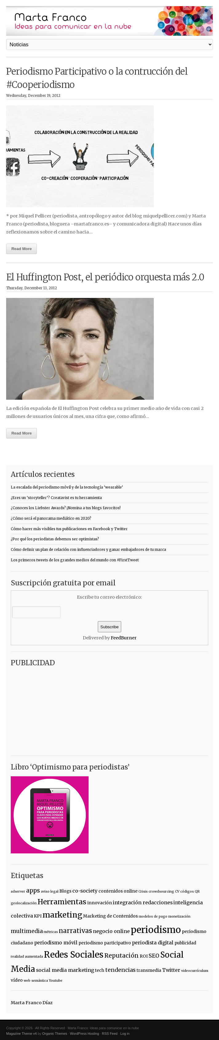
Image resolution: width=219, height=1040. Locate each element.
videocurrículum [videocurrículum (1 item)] (194, 971)
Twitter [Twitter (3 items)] (171, 970)
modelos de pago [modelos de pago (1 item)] (153, 916)
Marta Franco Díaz (32, 1002)
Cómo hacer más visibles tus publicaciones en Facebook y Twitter (69, 529)
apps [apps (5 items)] (33, 890)
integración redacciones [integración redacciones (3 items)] (143, 902)
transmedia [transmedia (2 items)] (149, 970)
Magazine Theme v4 (21, 1033)
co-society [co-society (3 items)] (85, 891)
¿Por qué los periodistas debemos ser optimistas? (55, 539)
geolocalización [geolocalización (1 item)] (24, 903)
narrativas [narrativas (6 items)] (75, 931)
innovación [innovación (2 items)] (99, 903)
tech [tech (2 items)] (99, 970)
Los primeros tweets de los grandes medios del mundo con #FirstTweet (75, 560)
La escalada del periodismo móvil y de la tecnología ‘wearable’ (67, 487)
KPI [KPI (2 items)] (38, 916)
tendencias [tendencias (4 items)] (120, 970)
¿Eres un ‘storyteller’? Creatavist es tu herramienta (56, 498)
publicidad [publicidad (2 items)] (185, 943)
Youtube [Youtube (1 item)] (55, 981)
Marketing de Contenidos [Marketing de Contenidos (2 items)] (110, 916)
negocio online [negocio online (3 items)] (111, 931)
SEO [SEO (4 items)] (154, 955)
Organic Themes (54, 1033)
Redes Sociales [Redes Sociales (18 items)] (73, 954)
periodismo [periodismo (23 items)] (156, 929)
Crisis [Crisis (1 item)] (143, 891)
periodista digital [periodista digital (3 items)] (152, 942)
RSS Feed (109, 1033)
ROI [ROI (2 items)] (144, 956)
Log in (124, 1033)
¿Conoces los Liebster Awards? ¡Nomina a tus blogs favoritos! (66, 508)
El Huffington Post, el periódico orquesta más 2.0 (105, 277)
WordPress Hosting (84, 1033)
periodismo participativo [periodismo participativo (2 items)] (104, 943)
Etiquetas (27, 875)
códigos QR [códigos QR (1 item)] (190, 891)
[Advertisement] (49, 708)
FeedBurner (124, 638)
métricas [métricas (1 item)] (51, 932)
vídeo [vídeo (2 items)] (17, 980)
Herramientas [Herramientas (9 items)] (62, 902)
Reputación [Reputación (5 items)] (121, 955)
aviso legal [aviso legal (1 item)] (49, 891)
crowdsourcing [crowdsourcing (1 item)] (161, 891)
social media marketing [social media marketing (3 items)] (65, 970)
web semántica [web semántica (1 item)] (36, 981)
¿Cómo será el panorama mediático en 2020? (51, 518)
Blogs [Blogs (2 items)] (65, 891)
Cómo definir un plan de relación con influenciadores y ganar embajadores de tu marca (88, 549)
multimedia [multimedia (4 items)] (27, 931)
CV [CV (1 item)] (177, 891)
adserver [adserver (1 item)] (18, 891)
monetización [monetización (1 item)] (179, 916)
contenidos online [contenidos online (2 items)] (117, 891)
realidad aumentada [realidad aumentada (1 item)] (27, 957)
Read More (21, 248)
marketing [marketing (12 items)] (62, 915)
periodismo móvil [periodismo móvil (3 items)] (56, 942)
